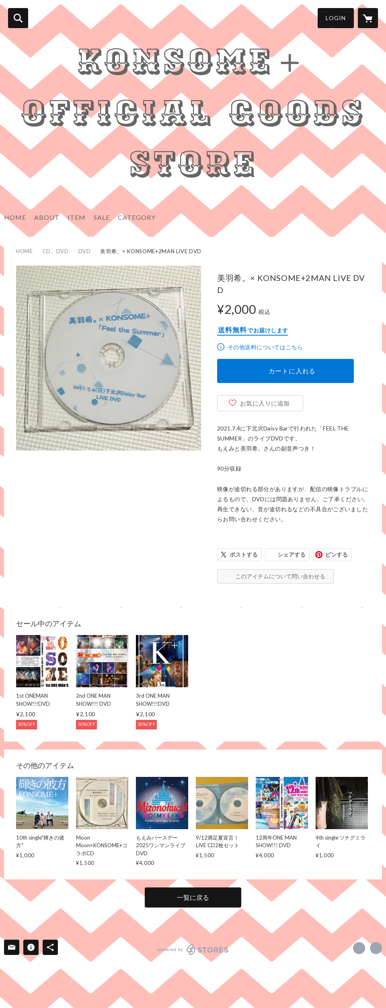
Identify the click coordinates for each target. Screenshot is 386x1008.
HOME (15, 217)
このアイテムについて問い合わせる (280, 576)
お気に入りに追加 (265, 403)
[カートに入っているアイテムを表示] (368, 18)
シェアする (291, 554)
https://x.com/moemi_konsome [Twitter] (359, 948)
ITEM (77, 217)
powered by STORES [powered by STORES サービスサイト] (193, 949)
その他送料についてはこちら (265, 347)
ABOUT (47, 217)
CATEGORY (137, 217)
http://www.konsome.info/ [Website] (376, 948)
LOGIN (336, 17)
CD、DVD (56, 251)
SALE (102, 217)
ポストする (244, 554)
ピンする (336, 554)
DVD (84, 251)
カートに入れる (292, 371)
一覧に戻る (193, 897)
